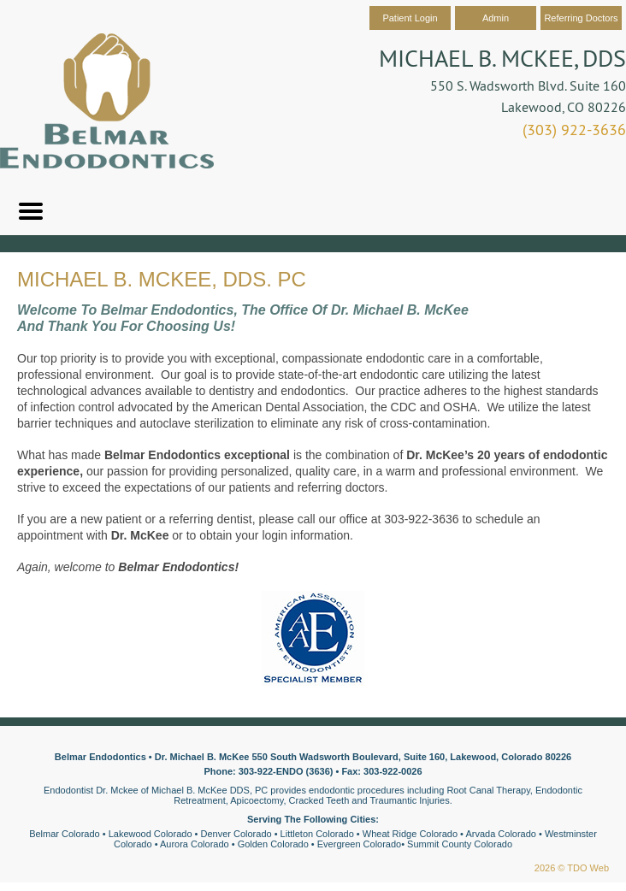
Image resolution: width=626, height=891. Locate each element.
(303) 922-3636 (574, 129)
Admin (495, 18)
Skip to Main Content (47, 6)
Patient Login (409, 18)
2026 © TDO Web (571, 868)
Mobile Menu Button (30, 211)
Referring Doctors (580, 18)
